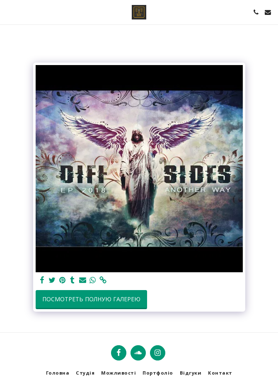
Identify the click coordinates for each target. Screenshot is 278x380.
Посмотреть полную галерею (91, 299)
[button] (9, 11)
